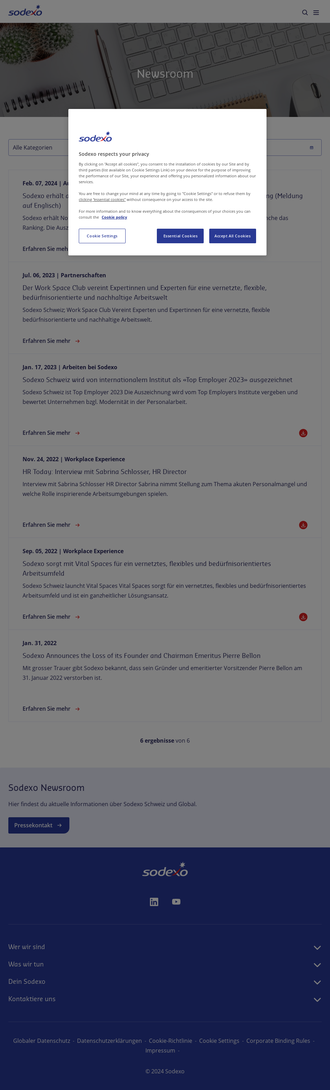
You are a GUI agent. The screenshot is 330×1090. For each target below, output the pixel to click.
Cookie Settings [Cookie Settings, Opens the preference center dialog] (102, 235)
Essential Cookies (180, 235)
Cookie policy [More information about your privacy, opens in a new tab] (114, 217)
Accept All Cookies (232, 235)
